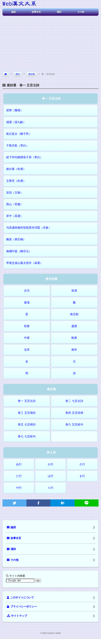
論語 (13, 11)
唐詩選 (31, 74)
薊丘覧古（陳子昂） (19, 133)
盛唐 (74, 326)
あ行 (19, 464)
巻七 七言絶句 (26, 436)
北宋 (27, 349)
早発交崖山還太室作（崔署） (24, 262)
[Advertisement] (51, 42)
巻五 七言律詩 (26, 424)
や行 (19, 487)
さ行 (82, 464)
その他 (80, 11)
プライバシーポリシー (22, 606)
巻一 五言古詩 (26, 400)
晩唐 (74, 337)
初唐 (27, 326)
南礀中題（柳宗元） (19, 251)
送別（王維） (14, 192)
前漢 (74, 290)
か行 (50, 464)
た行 (19, 475)
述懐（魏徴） (14, 110)
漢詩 (59, 11)
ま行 (82, 475)
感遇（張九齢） (16, 122)
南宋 (74, 349)
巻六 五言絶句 (74, 424)
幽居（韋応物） (16, 239)
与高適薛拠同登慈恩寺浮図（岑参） (28, 227)
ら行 (50, 487)
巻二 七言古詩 (74, 400)
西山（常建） (14, 204)
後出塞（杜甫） (16, 168)
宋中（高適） (14, 215)
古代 (27, 290)
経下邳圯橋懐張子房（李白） (24, 157)
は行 (50, 475)
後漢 (27, 302)
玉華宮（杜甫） (16, 180)
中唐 (27, 337)
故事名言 (36, 11)
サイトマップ (17, 615)
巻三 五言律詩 (26, 412)
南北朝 (74, 314)
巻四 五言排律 (74, 412)
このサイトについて (20, 597)
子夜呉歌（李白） (17, 145)
